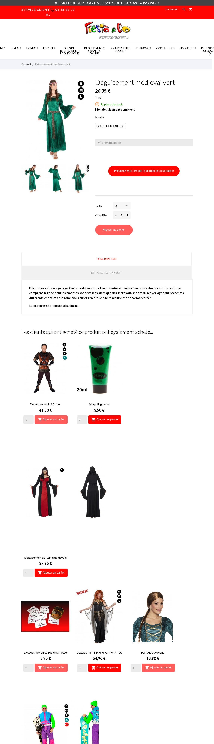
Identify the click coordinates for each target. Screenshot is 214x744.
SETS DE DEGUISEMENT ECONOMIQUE (69, 50)
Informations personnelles (169, 648)
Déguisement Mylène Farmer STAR (99, 499)
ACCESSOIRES (165, 48)
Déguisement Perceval (99, 594)
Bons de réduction (165, 676)
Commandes (161, 659)
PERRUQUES (143, 48)
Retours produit (163, 654)
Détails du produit (106, 272)
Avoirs (157, 665)
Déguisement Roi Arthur (45, 404)
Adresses (159, 671)
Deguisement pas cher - (119, 721)
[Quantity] (28, 419)
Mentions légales (120, 654)
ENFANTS (49, 48)
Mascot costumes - (57, 721)
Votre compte (167, 638)
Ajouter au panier (114, 229)
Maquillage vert (99, 404)
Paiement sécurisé (121, 659)
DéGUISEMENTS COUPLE (120, 49)
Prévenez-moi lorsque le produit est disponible (144, 170)
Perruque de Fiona (152, 499)
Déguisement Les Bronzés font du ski (45, 594)
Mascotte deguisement (154, 721)
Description (106, 259)
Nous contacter (119, 665)
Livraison (115, 648)
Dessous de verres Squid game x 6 (45, 499)
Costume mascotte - (86, 721)
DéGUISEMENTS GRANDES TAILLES (94, 50)
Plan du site (117, 671)
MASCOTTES (188, 48)
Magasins (115, 676)
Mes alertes (161, 682)
